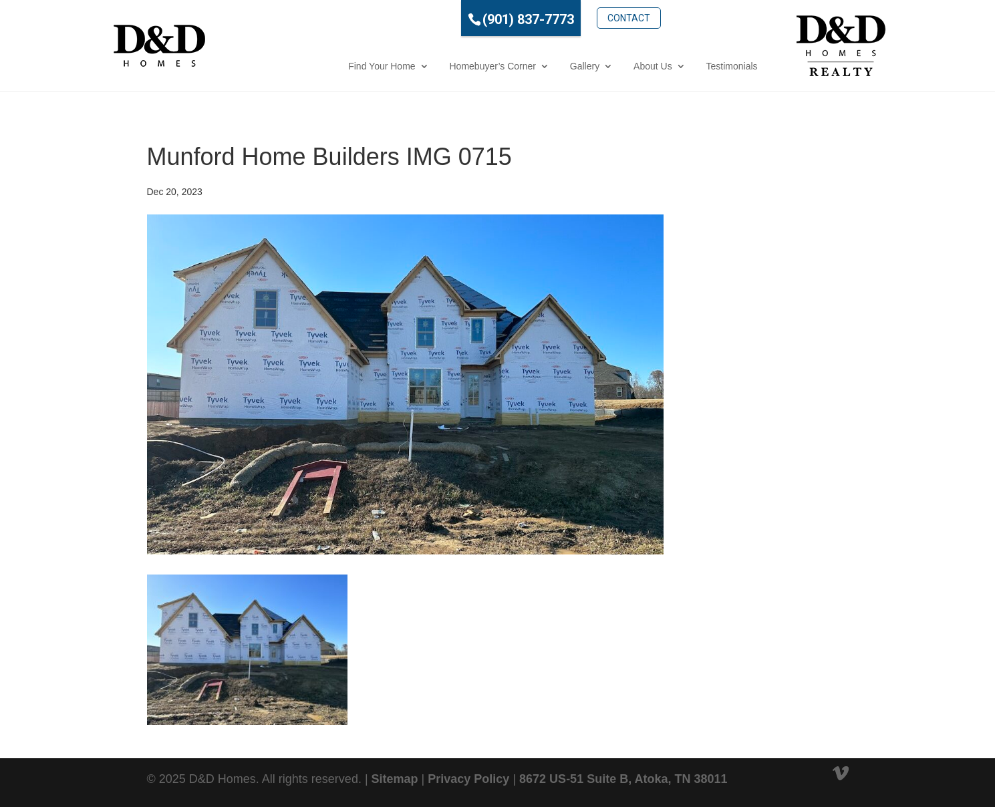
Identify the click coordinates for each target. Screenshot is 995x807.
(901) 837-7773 (469, 19)
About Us (593, 66)
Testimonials (672, 66)
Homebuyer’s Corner (433, 66)
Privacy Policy (468, 779)
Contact (569, 18)
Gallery (525, 66)
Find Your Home (322, 66)
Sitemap (395, 779)
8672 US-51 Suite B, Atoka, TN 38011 (623, 779)
